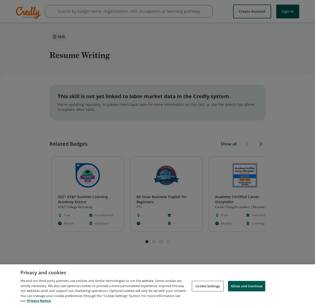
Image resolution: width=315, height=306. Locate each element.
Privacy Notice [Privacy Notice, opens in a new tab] (39, 300)
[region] (157, 285)
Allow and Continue (246, 286)
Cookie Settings (207, 286)
